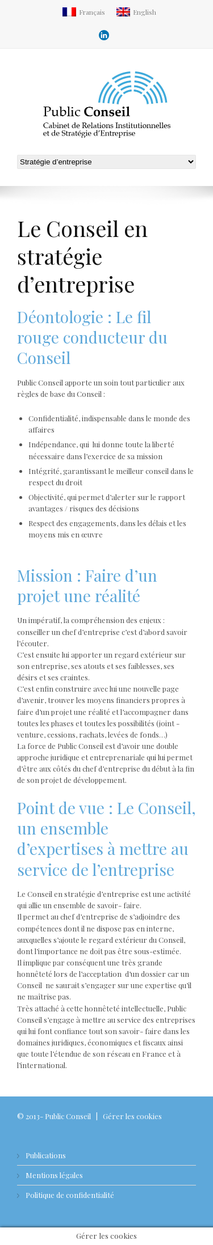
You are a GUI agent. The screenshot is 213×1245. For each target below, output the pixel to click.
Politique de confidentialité (70, 1195)
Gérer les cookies (132, 1116)
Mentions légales (54, 1175)
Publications (46, 1155)
